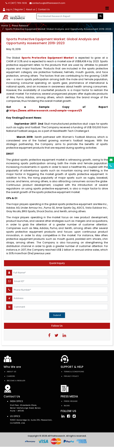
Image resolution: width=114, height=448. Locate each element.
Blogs (67, 405)
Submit (57, 315)
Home (4, 25)
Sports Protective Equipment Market (47, 57)
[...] (67, 16)
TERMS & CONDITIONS (74, 371)
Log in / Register (12, 9)
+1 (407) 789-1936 (16, 3)
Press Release (20, 25)
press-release (70, 401)
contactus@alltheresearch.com (47, 3)
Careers (11, 376)
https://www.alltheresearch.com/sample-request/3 (45, 110)
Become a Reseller (16, 380)
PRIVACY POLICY (71, 376)
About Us (11, 371)
